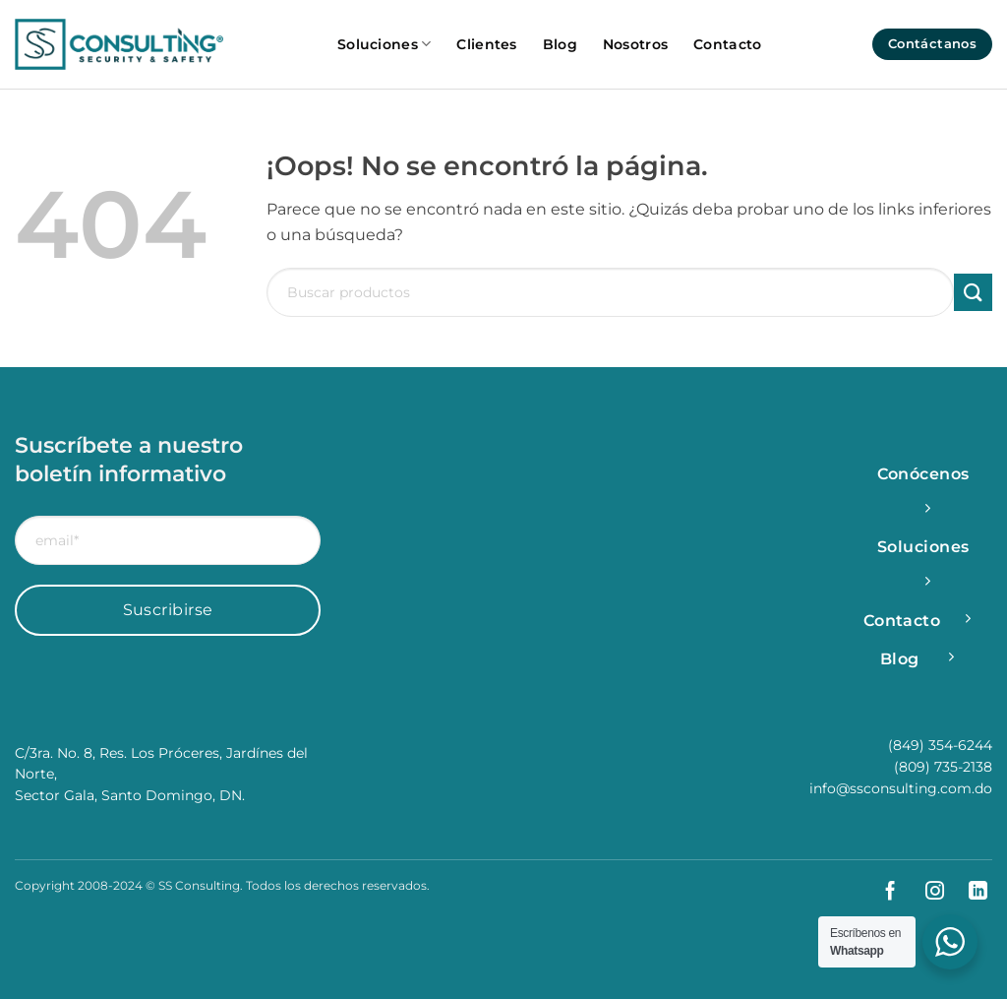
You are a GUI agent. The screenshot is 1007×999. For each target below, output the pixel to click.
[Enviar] (973, 293)
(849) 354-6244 (940, 745)
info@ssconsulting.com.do (900, 788)
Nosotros (635, 44)
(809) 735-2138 (943, 767)
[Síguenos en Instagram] (927, 892)
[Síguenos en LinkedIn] (970, 892)
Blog (560, 44)
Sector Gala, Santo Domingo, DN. (130, 795)
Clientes (486, 44)
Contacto (727, 44)
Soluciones (384, 43)
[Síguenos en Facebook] (882, 892)
